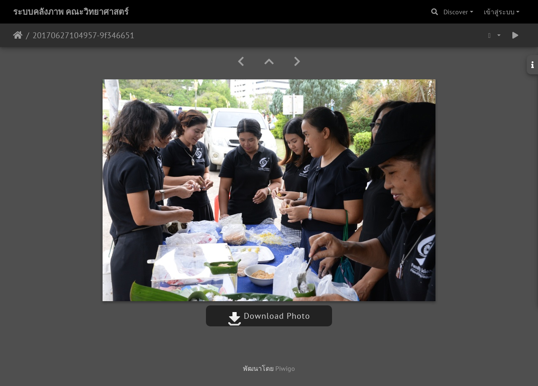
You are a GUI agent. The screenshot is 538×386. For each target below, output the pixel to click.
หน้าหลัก (18, 35)
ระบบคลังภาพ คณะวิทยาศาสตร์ (71, 11)
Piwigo (285, 368)
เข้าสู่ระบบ (499, 12)
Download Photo (269, 315)
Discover (455, 12)
